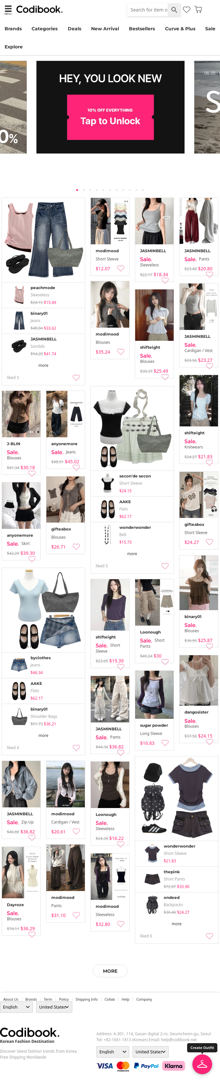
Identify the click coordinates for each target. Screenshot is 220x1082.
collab (110, 999)
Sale (210, 29)
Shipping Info (87, 999)
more (43, 365)
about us (10, 999)
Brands (13, 29)
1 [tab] (77, 190)
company (144, 999)
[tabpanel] (110, 107)
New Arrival (105, 29)
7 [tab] (116, 190)
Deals (74, 29)
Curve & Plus (180, 29)
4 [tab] (97, 190)
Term (48, 999)
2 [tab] (84, 190)
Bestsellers (142, 29)
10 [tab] (136, 190)
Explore (14, 47)
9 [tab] (130, 190)
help (125, 999)
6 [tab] (110, 190)
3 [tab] (90, 190)
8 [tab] (123, 190)
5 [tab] (103, 190)
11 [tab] (143, 190)
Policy (64, 999)
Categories (45, 29)
